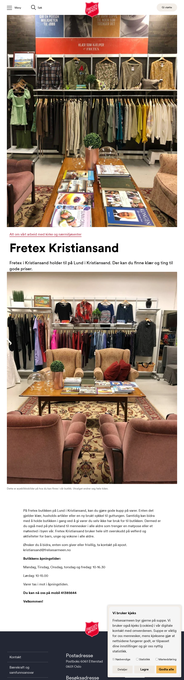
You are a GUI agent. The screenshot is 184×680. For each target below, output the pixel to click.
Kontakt (15, 657)
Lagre (144, 669)
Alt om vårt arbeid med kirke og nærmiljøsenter (45, 234)
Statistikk (144, 659)
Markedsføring (167, 659)
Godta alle (166, 669)
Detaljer (122, 669)
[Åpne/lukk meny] (14, 7)
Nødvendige (122, 659)
